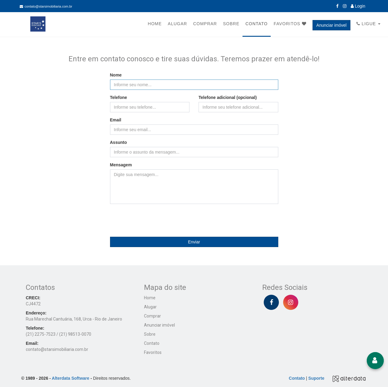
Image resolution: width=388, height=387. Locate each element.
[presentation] (194, 220)
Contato (257, 23)
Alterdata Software (70, 378)
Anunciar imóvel (331, 25)
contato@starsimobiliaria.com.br (46, 6)
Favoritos (290, 23)
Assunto (118, 142)
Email (115, 119)
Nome (116, 75)
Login (358, 6)
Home (155, 23)
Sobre (231, 23)
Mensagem (121, 164)
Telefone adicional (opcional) (228, 97)
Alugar (177, 23)
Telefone (118, 97)
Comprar (205, 23)
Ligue (368, 23)
